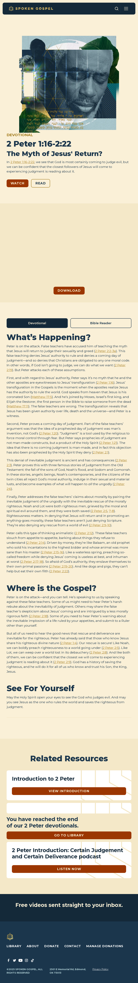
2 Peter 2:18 (38, 616)
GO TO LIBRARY (69, 835)
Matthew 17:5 (42, 397)
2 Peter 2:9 (62, 662)
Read (40, 183)
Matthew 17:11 (18, 406)
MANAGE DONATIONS (104, 946)
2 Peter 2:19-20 (61, 566)
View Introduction (69, 791)
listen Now (69, 869)
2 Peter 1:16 (105, 382)
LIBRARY (14, 946)
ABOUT (33, 946)
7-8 (111, 511)
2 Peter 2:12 (84, 533)
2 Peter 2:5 (99, 511)
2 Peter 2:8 (98, 652)
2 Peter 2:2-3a (105, 351)
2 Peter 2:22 (59, 571)
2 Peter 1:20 (48, 433)
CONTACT (72, 946)
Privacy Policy (100, 969)
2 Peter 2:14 (35, 543)
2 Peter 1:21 (108, 443)
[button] (126, 9)
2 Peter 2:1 (100, 452)
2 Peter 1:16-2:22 (22, 162)
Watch (17, 183)
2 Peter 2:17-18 (32, 562)
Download (69, 291)
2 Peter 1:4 (69, 643)
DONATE (51, 946)
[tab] (37, 323)
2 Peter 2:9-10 (100, 525)
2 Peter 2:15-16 (52, 552)
